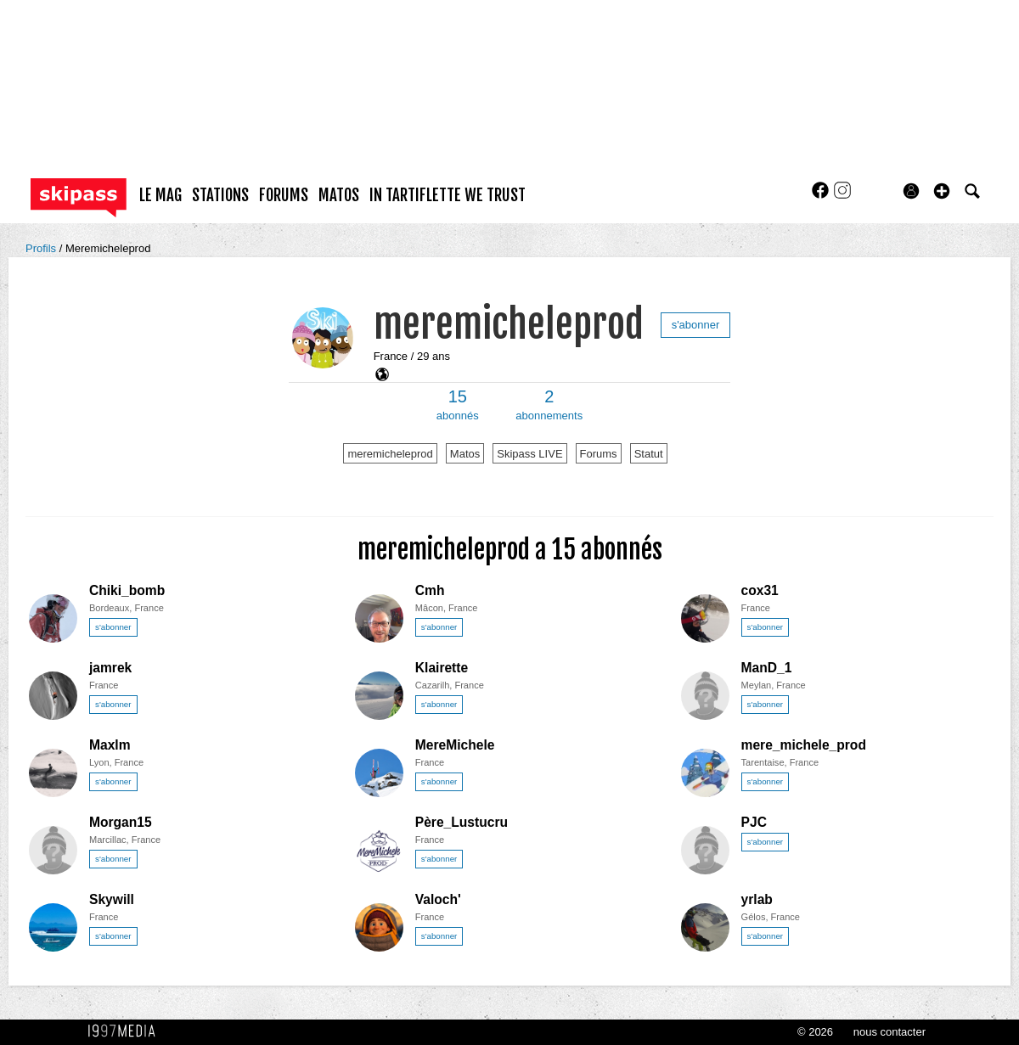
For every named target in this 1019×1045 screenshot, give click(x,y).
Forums (598, 453)
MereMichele (455, 745)
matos (338, 195)
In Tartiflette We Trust (447, 195)
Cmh (430, 590)
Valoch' (438, 899)
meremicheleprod (509, 324)
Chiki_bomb (127, 590)
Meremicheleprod (107, 248)
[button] (941, 191)
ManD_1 (766, 667)
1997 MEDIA (126, 1031)
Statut (648, 453)
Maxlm (110, 745)
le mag (160, 195)
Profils (42, 248)
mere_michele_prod (803, 745)
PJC (754, 822)
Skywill (111, 899)
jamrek (110, 667)
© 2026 (815, 1031)
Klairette (441, 667)
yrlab (757, 899)
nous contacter (889, 1031)
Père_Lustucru (461, 822)
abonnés (457, 405)
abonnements (549, 405)
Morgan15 (120, 822)
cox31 (760, 590)
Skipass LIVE (529, 453)
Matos (465, 453)
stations (220, 195)
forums (283, 195)
